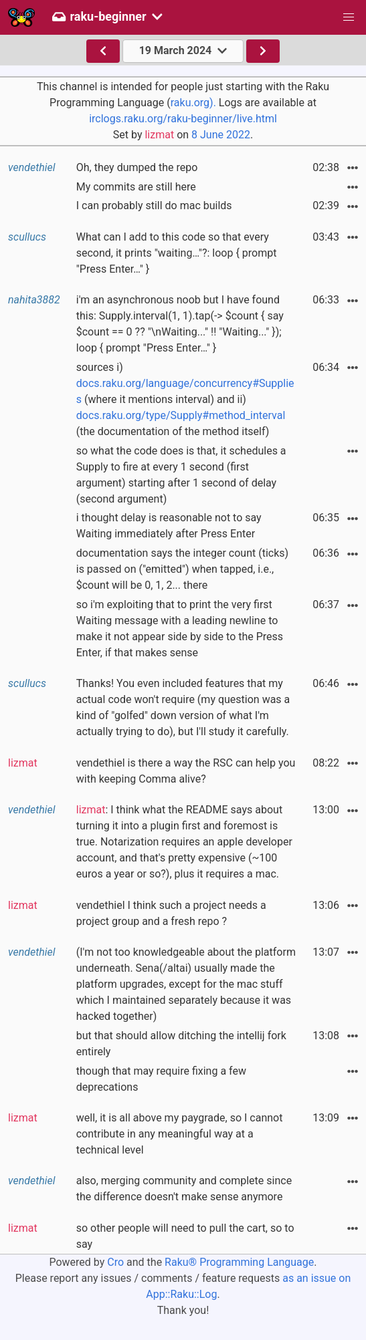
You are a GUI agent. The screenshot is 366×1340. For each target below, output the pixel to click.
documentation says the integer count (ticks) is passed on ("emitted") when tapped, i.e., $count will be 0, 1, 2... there (182, 569)
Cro (115, 1262)
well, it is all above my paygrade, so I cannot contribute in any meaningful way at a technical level (179, 1133)
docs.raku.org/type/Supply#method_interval (181, 415)
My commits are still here (136, 186)
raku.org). (193, 102)
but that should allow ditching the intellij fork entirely (181, 1043)
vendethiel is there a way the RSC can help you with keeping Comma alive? (186, 771)
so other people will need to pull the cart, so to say (185, 1236)
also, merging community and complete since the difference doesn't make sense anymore (184, 1188)
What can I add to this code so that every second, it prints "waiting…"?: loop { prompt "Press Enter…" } (176, 253)
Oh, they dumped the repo (137, 167)
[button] (348, 17)
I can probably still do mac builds (154, 205)
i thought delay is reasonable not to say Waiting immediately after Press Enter (169, 525)
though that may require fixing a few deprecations (161, 1079)
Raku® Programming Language (239, 1262)
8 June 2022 (220, 134)
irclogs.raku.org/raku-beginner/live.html (183, 118)
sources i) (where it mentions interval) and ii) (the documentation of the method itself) (185, 399)
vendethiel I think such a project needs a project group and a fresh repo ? (171, 913)
